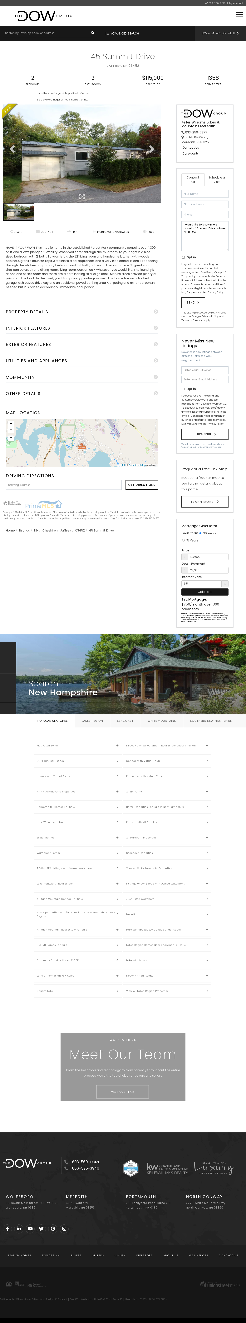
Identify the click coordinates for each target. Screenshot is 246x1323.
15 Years (190, 540)
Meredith (132, 914)
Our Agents (190, 153)
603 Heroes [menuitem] (198, 1255)
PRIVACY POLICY (158, 1299)
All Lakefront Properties (141, 837)
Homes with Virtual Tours (53, 776)
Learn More (203, 501)
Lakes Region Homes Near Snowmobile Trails (156, 945)
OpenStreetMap (137, 465)
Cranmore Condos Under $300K (58, 960)
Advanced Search (125, 33)
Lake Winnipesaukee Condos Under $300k (153, 929)
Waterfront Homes (49, 853)
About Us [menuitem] (171, 1255)
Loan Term (189, 533)
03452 (80, 530)
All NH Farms (134, 791)
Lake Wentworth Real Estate (55, 883)
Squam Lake (45, 991)
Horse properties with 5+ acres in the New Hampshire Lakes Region (76, 914)
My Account (236, 3)
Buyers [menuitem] (76, 1255)
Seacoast (125, 721)
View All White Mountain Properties (149, 868)
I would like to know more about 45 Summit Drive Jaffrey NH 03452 (205, 236)
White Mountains (162, 721)
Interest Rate (191, 577)
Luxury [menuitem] (120, 1255)
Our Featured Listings (51, 761)
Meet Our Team (122, 1092)
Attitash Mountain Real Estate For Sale (62, 929)
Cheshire (49, 530)
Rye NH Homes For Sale (52, 945)
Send (191, 302)
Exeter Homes (46, 837)
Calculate (205, 592)
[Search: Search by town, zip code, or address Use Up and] (45, 33)
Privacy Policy (216, 292)
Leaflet (121, 465)
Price (185, 550)
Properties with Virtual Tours (145, 776)
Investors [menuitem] (144, 1255)
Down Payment (193, 564)
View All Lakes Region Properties (147, 991)
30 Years (207, 533)
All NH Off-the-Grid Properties (56, 791)
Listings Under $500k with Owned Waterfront (155, 883)
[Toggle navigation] (239, 13)
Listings (24, 530)
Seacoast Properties (139, 853)
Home (10, 530)
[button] (92, 33)
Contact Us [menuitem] (229, 1255)
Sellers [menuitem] (98, 1255)
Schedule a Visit (216, 179)
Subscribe (203, 434)
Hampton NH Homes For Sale (56, 807)
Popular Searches (52, 721)
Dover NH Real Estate (140, 975)
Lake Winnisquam (138, 960)
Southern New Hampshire (211, 721)
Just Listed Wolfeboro (140, 899)
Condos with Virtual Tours (143, 761)
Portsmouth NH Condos (141, 822)
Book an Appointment (218, 33)
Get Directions (142, 485)
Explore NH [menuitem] (51, 1255)
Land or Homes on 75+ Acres (55, 975)
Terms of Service (191, 320)
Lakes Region (92, 721)
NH (36, 530)
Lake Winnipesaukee (50, 822)
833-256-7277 (217, 3)
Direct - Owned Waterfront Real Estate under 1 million (161, 745)
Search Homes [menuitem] (19, 1255)
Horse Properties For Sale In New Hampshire (155, 807)
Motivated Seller (47, 745)
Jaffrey (65, 530)
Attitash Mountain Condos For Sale (60, 899)
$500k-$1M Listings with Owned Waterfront (65, 868)
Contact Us (190, 148)
